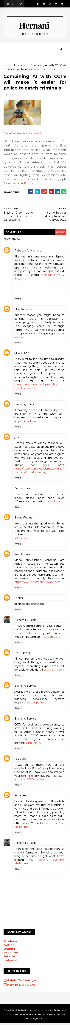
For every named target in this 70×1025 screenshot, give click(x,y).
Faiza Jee (21, 760)
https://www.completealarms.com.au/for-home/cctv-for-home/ (39, 472)
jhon (17, 439)
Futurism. (30, 185)
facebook (11, 943)
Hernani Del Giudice (21, 986)
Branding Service (26, 406)
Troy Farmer (22, 654)
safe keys (21, 540)
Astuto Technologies (22, 982)
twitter (9, 946)
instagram (11, 954)
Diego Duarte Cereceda (21, 135)
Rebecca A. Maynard (28, 252)
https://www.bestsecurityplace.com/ (38, 583)
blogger (60, 234)
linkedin (9, 958)
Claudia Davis (23, 311)
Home (7, 65)
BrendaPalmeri (24, 519)
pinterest (10, 962)
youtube (10, 950)
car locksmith (54, 503)
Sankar (19, 599)
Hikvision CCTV (51, 638)
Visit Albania (22, 556)
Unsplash (38, 135)
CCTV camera (54, 781)
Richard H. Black (25, 621)
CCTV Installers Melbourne (45, 828)
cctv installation (54, 671)
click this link (34, 744)
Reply (18, 300)
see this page (34, 704)
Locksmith (32, 422)
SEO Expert (22, 354)
